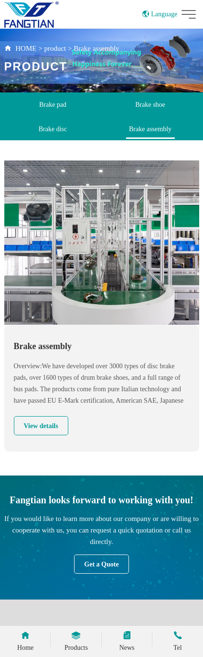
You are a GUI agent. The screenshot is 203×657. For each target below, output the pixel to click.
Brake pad (52, 104)
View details (41, 426)
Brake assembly (96, 48)
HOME (25, 48)
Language (159, 14)
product (55, 48)
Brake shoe (150, 104)
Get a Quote (101, 564)
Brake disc (53, 129)
